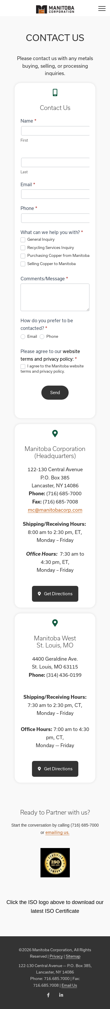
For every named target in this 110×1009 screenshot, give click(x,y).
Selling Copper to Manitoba (48, 264)
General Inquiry (38, 239)
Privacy (56, 956)
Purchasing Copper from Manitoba (55, 255)
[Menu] (102, 8)
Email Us (69, 985)
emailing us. (57, 832)
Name (28, 120)
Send (55, 392)
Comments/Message (44, 278)
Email (28, 184)
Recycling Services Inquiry (47, 247)
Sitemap (73, 956)
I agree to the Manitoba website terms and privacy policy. (52, 369)
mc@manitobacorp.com (55, 510)
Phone (29, 208)
